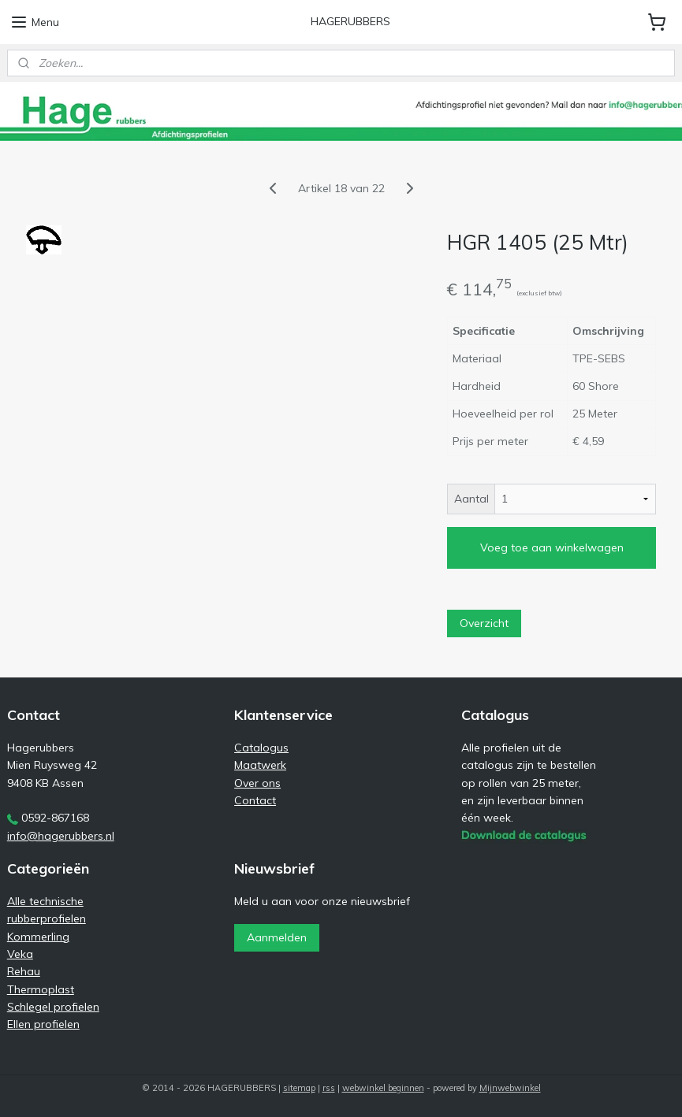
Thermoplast (40, 989)
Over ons (257, 783)
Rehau (23, 971)
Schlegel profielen (53, 1007)
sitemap (299, 1087)
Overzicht (484, 624)
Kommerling (38, 937)
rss (328, 1087)
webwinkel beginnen (383, 1087)
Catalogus (261, 747)
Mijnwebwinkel (510, 1087)
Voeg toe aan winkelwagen (552, 548)
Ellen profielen (43, 1024)
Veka (20, 954)
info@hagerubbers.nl (60, 836)
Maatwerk (260, 765)
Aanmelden (277, 937)
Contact (255, 800)
